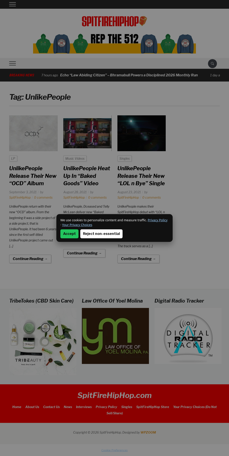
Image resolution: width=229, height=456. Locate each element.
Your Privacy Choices (77, 225)
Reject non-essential (101, 234)
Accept (69, 234)
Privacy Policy (158, 220)
